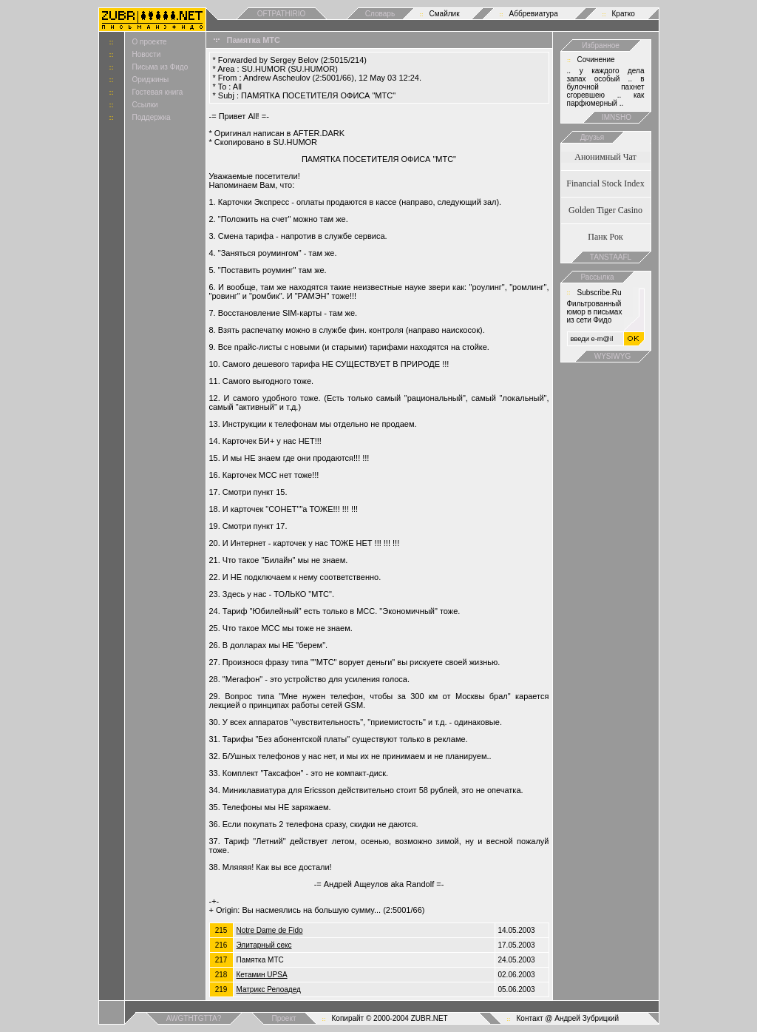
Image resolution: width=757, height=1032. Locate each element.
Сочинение (596, 59)
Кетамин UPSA (262, 975)
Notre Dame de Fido (270, 930)
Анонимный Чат (605, 157)
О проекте (149, 42)
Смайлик (445, 14)
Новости (146, 54)
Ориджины (150, 79)
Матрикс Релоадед (269, 989)
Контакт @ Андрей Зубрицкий (568, 1018)
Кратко (623, 14)
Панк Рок (605, 237)
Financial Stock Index (605, 183)
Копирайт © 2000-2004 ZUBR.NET (390, 1018)
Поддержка (151, 117)
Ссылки (145, 105)
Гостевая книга (157, 92)
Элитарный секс (264, 945)
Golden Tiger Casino (605, 210)
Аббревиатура (533, 14)
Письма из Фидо (160, 67)
